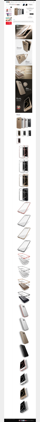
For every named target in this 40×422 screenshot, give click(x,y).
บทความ (31, 0)
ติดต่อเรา (33, 0)
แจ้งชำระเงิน (29, 0)
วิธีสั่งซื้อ (27, 0)
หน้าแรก (25, 0)
